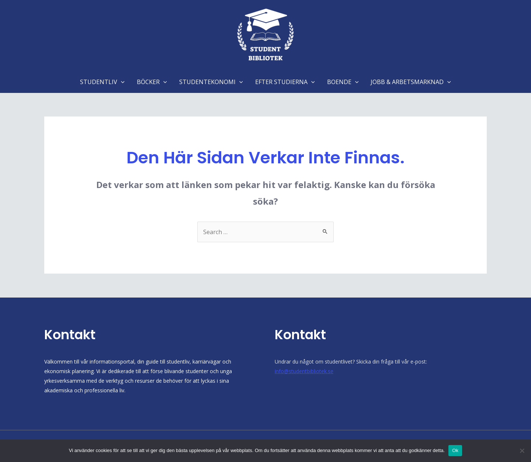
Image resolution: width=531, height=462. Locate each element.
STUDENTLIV (103, 82)
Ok (455, 450)
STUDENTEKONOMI (211, 82)
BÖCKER (153, 82)
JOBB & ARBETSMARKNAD (409, 82)
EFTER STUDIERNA (285, 82)
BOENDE (342, 82)
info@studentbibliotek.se (304, 371)
